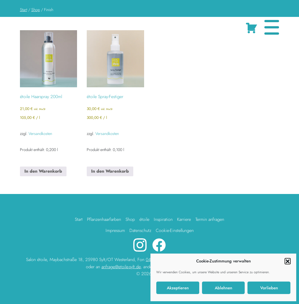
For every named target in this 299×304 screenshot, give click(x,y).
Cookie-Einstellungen (175, 230)
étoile (144, 219)
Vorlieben (269, 288)
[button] (287, 261)
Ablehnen (223, 288)
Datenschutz (140, 230)
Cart (252, 27)
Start (23, 10)
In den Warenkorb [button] (43, 171)
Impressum (115, 230)
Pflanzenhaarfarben (104, 219)
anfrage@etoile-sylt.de (120, 267)
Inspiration (163, 219)
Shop (35, 10)
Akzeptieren (178, 288)
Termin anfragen (209, 219)
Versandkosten (40, 133)
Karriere (184, 219)
